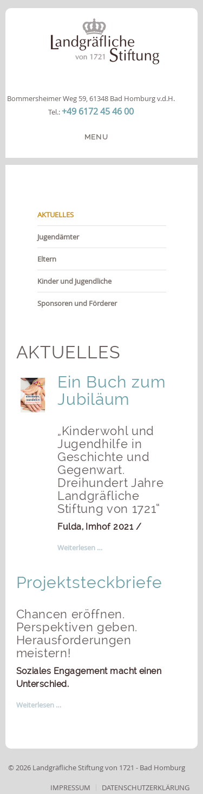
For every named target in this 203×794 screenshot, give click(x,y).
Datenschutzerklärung (145, 787)
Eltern (46, 259)
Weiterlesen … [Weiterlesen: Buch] (79, 547)
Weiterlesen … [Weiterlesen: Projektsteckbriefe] (38, 705)
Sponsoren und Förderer (77, 303)
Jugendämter (58, 237)
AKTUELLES (55, 214)
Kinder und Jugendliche (74, 281)
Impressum (70, 787)
